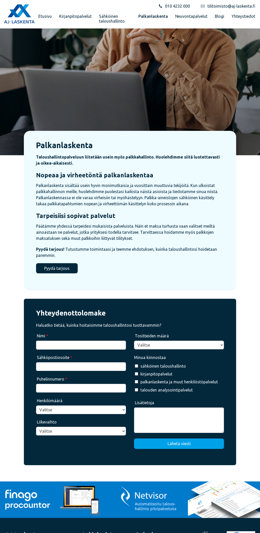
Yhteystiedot (243, 16)
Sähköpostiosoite (54, 357)
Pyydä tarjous (57, 268)
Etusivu (45, 16)
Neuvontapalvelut (191, 16)
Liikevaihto (47, 422)
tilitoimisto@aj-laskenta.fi (231, 6)
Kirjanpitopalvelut (75, 16)
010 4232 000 (177, 6)
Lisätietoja (144, 402)
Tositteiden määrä (152, 336)
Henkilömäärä (49, 400)
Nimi (42, 336)
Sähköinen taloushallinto (112, 18)
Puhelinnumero (52, 379)
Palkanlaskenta (153, 16)
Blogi (219, 16)
